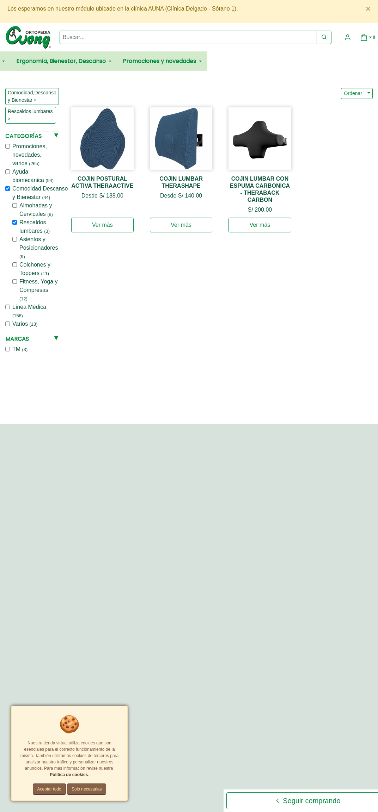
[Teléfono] (305, 480)
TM (20, 349)
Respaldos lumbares (34, 226)
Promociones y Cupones (137, 765)
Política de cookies (69, 774)
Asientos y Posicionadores (38, 247)
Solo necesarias (87, 789)
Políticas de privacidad (185, 758)
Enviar (266, 547)
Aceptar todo (49, 789)
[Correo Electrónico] (305, 463)
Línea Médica (29, 311)
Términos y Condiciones (136, 758)
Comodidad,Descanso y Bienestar (40, 193)
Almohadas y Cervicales (36, 209)
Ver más (102, 225)
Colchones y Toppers (34, 269)
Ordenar (353, 93)
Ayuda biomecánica (33, 176)
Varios (24, 324)
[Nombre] (305, 447)
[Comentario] (305, 504)
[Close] (368, 8)
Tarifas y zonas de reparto (192, 765)
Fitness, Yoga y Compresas (38, 290)
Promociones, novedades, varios (29, 154)
